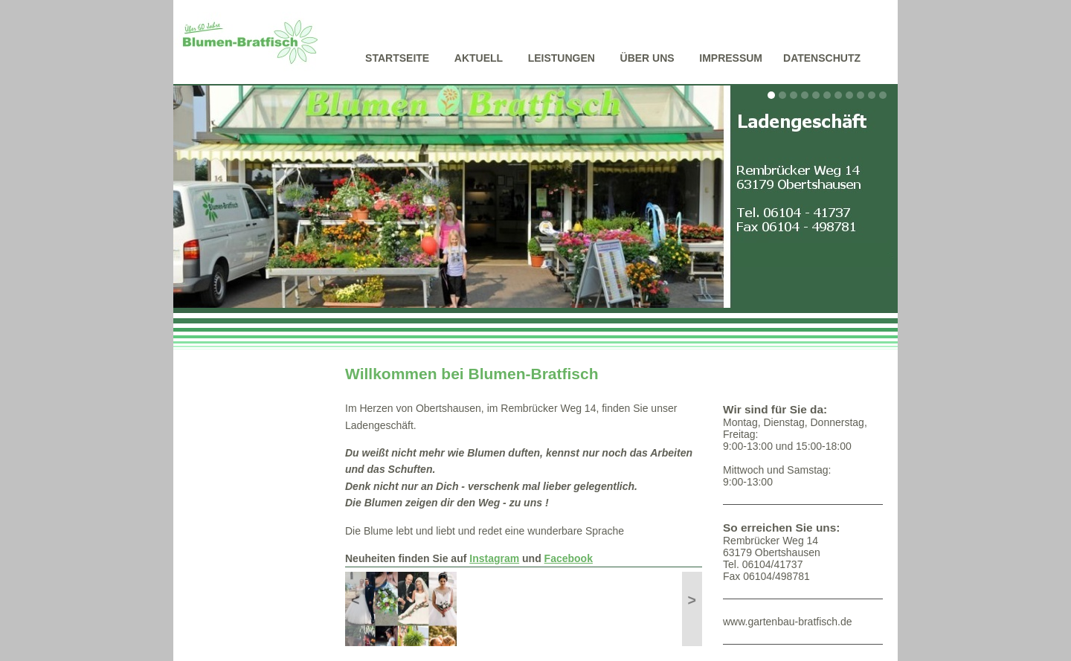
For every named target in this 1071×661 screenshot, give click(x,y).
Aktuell (478, 58)
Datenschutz (822, 58)
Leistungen (561, 58)
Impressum (730, 58)
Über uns (647, 58)
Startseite (397, 58)
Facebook (568, 558)
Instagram (494, 558)
